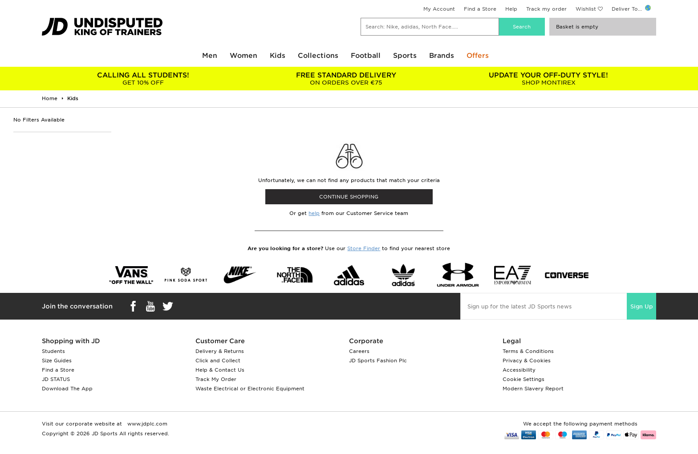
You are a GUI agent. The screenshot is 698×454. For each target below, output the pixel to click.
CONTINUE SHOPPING (348, 197)
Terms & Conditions (528, 351)
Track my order (546, 9)
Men (209, 56)
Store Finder (363, 248)
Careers (359, 351)
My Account (439, 9)
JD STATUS (56, 379)
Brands (441, 56)
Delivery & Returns (219, 351)
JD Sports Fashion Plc (378, 360)
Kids (277, 56)
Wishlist (586, 9)
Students (53, 351)
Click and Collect (217, 360)
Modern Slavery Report (533, 388)
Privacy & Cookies (527, 360)
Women (243, 56)
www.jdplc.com (146, 424)
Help (511, 9)
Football (366, 56)
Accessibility (519, 370)
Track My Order (215, 379)
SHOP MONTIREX (548, 78)
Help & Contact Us (219, 370)
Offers (478, 56)
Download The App (67, 388)
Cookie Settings (523, 379)
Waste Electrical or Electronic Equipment (249, 388)
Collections (318, 56)
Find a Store (480, 9)
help (314, 213)
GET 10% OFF (143, 78)
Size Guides (57, 360)
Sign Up (641, 306)
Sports (405, 56)
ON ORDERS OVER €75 (345, 78)
